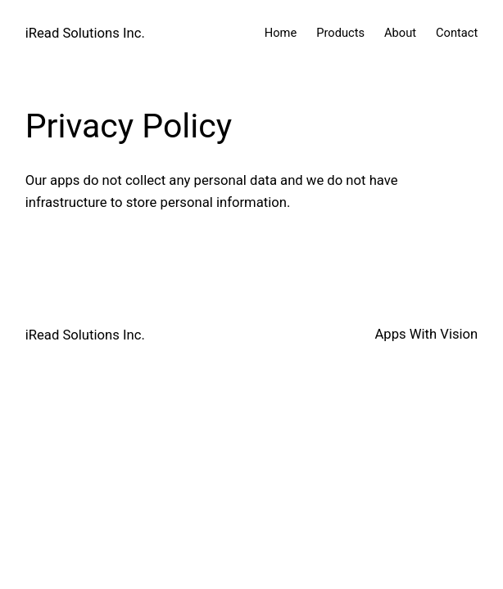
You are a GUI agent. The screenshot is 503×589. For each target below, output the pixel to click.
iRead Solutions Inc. (85, 33)
